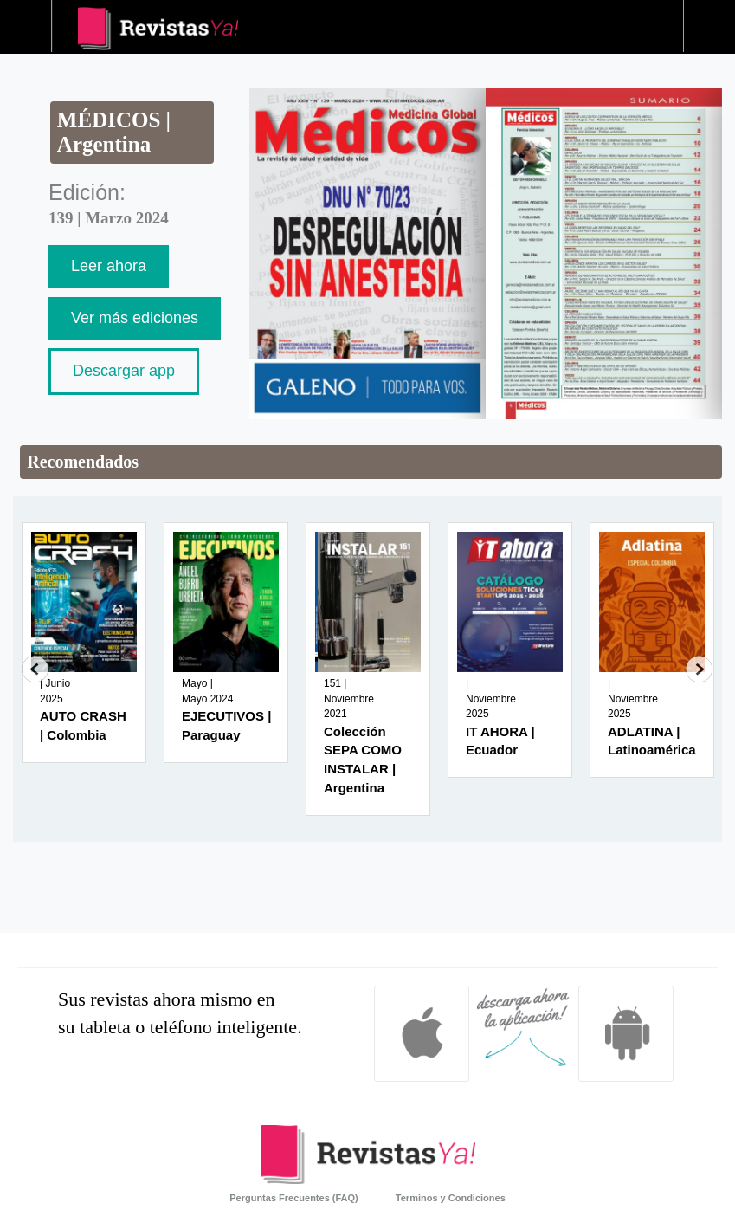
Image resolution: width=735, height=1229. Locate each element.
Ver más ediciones (134, 318)
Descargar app (124, 370)
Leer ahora (108, 266)
